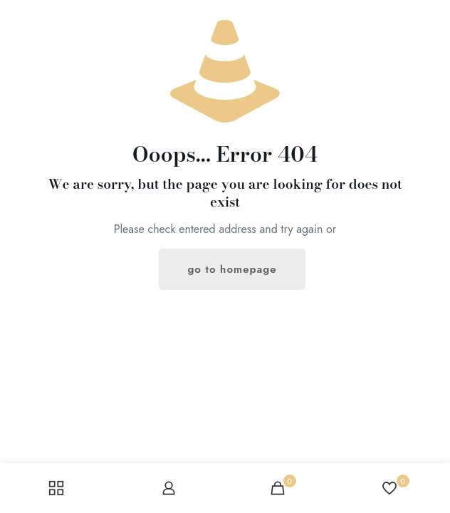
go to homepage (231, 269)
